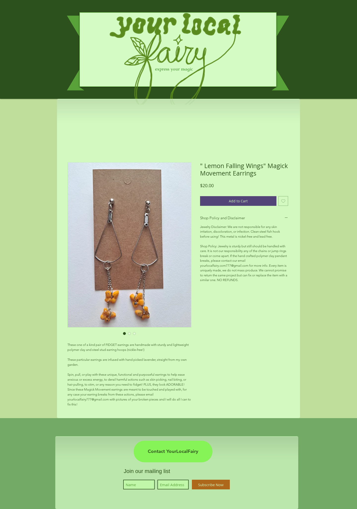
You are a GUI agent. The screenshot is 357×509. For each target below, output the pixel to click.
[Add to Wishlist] (283, 201)
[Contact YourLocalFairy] (173, 451)
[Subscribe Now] (211, 484)
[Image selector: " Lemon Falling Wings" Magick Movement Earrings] (124, 333)
